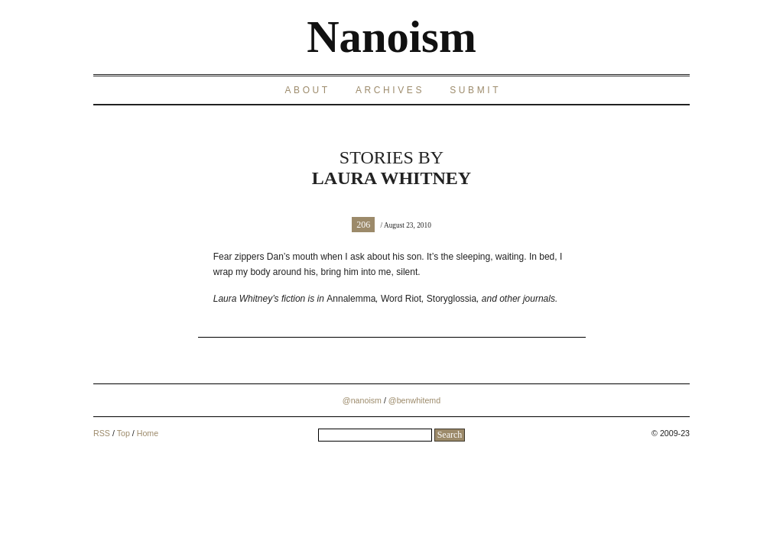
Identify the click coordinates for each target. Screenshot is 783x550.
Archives (390, 90)
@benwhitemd (414, 400)
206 (363, 224)
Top (123, 433)
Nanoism (391, 37)
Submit (475, 90)
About (307, 90)
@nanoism (362, 400)
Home (147, 433)
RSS (101, 433)
